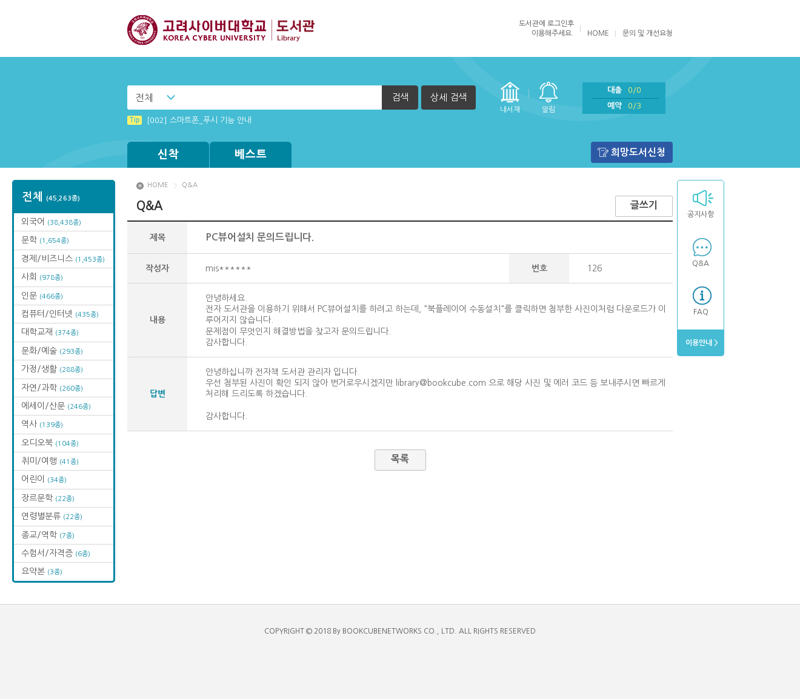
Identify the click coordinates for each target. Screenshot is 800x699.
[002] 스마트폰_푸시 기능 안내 (189, 120)
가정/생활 (52, 369)
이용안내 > (701, 342)
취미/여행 (50, 461)
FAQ (700, 312)
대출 (624, 90)
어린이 (44, 479)
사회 (42, 277)
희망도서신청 (638, 152)
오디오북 (50, 443)
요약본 (41, 571)
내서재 (510, 109)
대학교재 (50, 332)
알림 (548, 109)
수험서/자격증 (55, 553)
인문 (42, 295)
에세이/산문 (56, 406)
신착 (168, 154)
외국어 (51, 221)
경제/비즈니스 (63, 258)
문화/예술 (52, 350)
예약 (624, 106)
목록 (400, 458)
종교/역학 (48, 535)
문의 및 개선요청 (647, 33)
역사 (42, 424)
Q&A (700, 263)
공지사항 (700, 214)
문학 (45, 240)
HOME (598, 33)
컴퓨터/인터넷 (60, 314)
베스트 (251, 154)
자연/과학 (52, 387)
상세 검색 (448, 97)
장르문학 (48, 498)
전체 (144, 97)
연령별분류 (51, 516)
